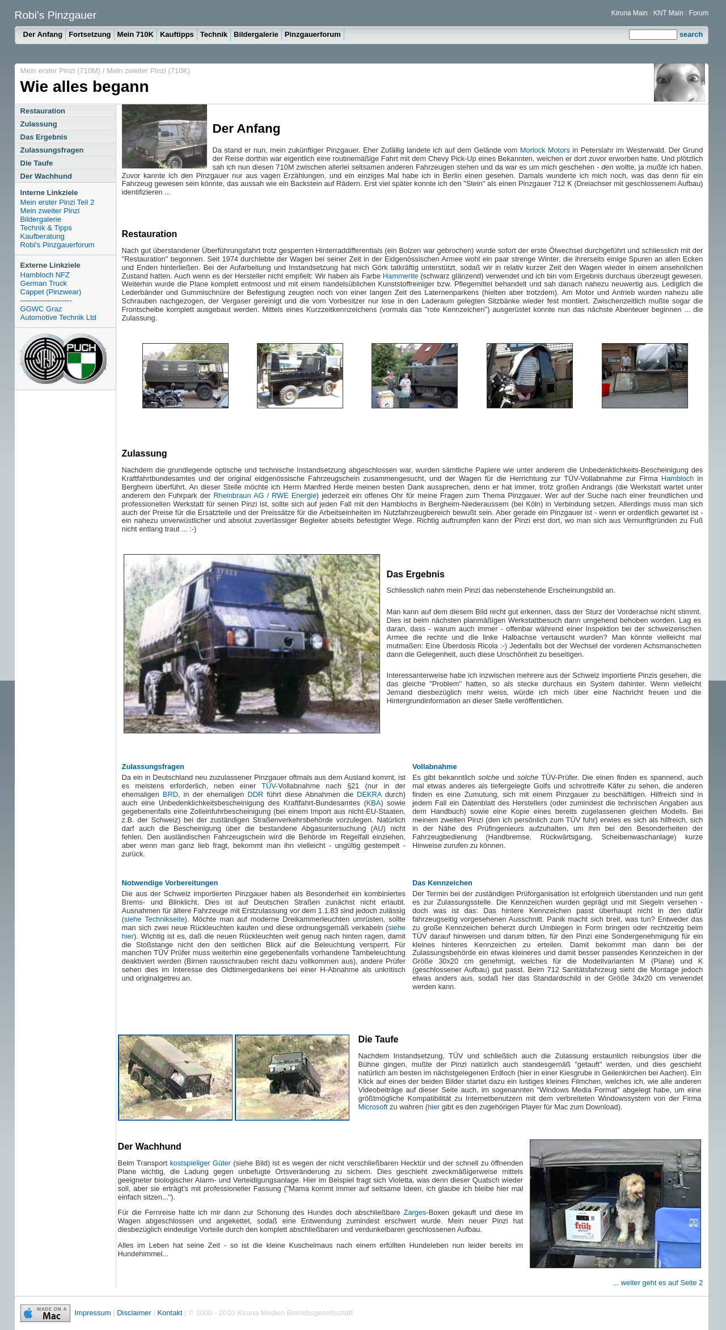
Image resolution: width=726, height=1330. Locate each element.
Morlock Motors (545, 150)
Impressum (92, 1312)
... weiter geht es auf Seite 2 (658, 1282)
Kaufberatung (42, 236)
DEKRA (369, 794)
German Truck (43, 283)
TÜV (268, 786)
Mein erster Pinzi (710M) (61, 70)
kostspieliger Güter (200, 1163)
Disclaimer (134, 1312)
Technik (213, 34)
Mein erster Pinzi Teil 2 (57, 202)
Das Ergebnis (43, 137)
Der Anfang (43, 34)
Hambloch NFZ (45, 275)
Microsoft (373, 1107)
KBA (373, 803)
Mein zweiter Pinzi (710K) (148, 70)
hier (434, 1107)
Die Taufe (36, 163)
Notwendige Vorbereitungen (170, 883)
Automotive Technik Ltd (58, 317)
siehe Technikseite (154, 919)
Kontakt (169, 1312)
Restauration (42, 111)
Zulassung (38, 124)
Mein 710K (135, 34)
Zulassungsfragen (52, 150)
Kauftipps (177, 34)
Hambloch (677, 478)
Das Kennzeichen (442, 883)
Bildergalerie (256, 34)
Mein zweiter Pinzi (50, 210)
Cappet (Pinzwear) (51, 292)
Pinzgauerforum (313, 34)
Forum (699, 13)
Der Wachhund (46, 176)
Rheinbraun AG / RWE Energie (264, 495)
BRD (170, 794)
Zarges (415, 1212)
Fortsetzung (90, 34)
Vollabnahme (434, 766)
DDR (255, 794)
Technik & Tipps (46, 227)
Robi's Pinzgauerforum (57, 244)
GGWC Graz (41, 309)
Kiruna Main (629, 13)
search (691, 34)
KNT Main (669, 13)
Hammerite (401, 276)
